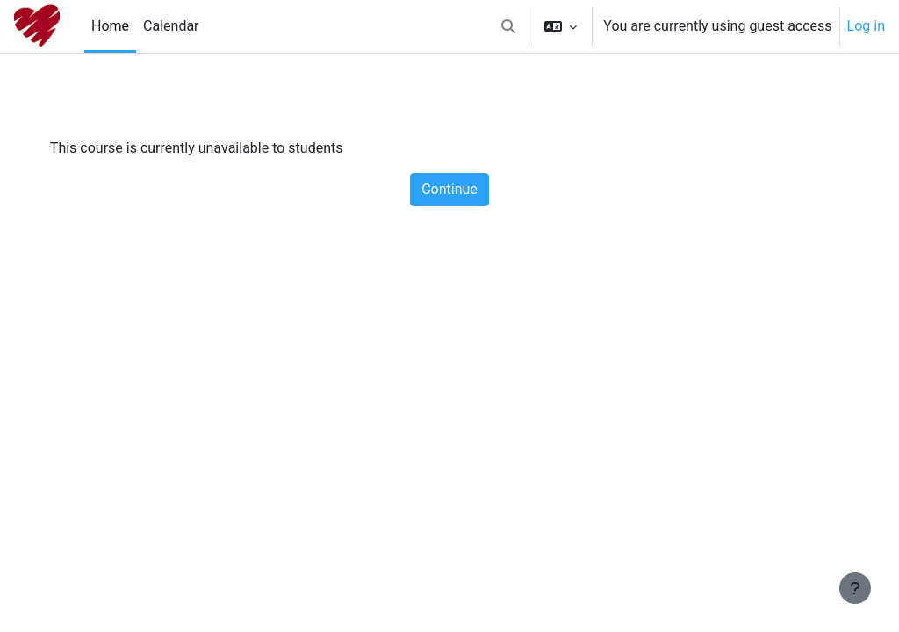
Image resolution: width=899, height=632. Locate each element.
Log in (866, 26)
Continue (449, 189)
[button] (508, 26)
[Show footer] (855, 588)
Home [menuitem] (110, 26)
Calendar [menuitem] (170, 26)
